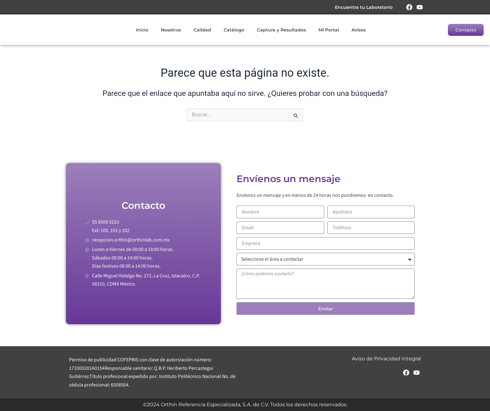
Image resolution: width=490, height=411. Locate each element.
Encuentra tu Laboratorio (363, 7)
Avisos (358, 30)
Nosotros (171, 30)
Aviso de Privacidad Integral (386, 359)
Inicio (142, 30)
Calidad (202, 30)
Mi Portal (328, 30)
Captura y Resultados (281, 30)
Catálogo (234, 30)
